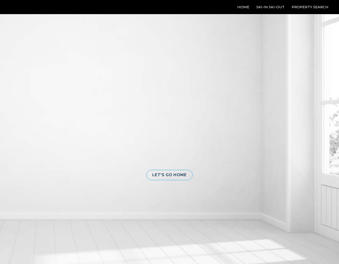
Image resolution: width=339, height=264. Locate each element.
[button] (169, 175)
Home (243, 7)
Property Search (310, 7)
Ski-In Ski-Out (270, 7)
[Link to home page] (21, 7)
